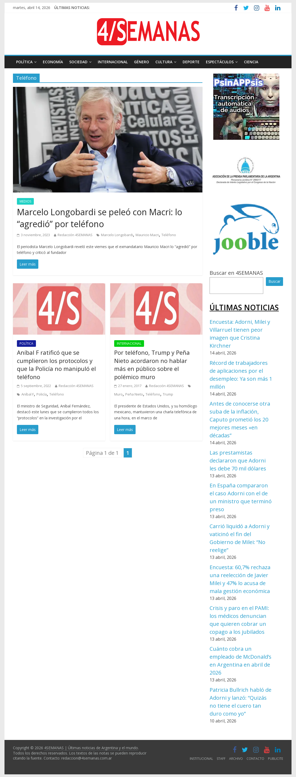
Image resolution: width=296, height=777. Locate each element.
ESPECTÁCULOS (220, 61)
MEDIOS (25, 201)
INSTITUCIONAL (201, 758)
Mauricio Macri (147, 234)
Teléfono (168, 234)
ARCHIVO (236, 758)
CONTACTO (255, 758)
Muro (118, 394)
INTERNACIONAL (113, 61)
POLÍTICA (24, 61)
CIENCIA (251, 61)
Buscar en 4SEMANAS (236, 272)
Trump (168, 394)
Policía (41, 394)
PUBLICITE (275, 758)
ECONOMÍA (53, 61)
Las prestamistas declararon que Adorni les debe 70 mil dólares (238, 460)
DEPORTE (191, 61)
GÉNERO (141, 61)
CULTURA (163, 61)
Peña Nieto (134, 394)
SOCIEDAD (78, 61)
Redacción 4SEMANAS (75, 234)
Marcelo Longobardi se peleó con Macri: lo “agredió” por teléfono (99, 218)
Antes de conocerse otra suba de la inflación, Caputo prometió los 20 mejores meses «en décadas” (240, 419)
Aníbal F (27, 394)
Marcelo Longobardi (117, 234)
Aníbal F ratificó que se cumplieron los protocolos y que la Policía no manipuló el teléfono (56, 364)
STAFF (221, 758)
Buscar (274, 281)
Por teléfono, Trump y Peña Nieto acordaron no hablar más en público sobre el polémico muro (152, 364)
